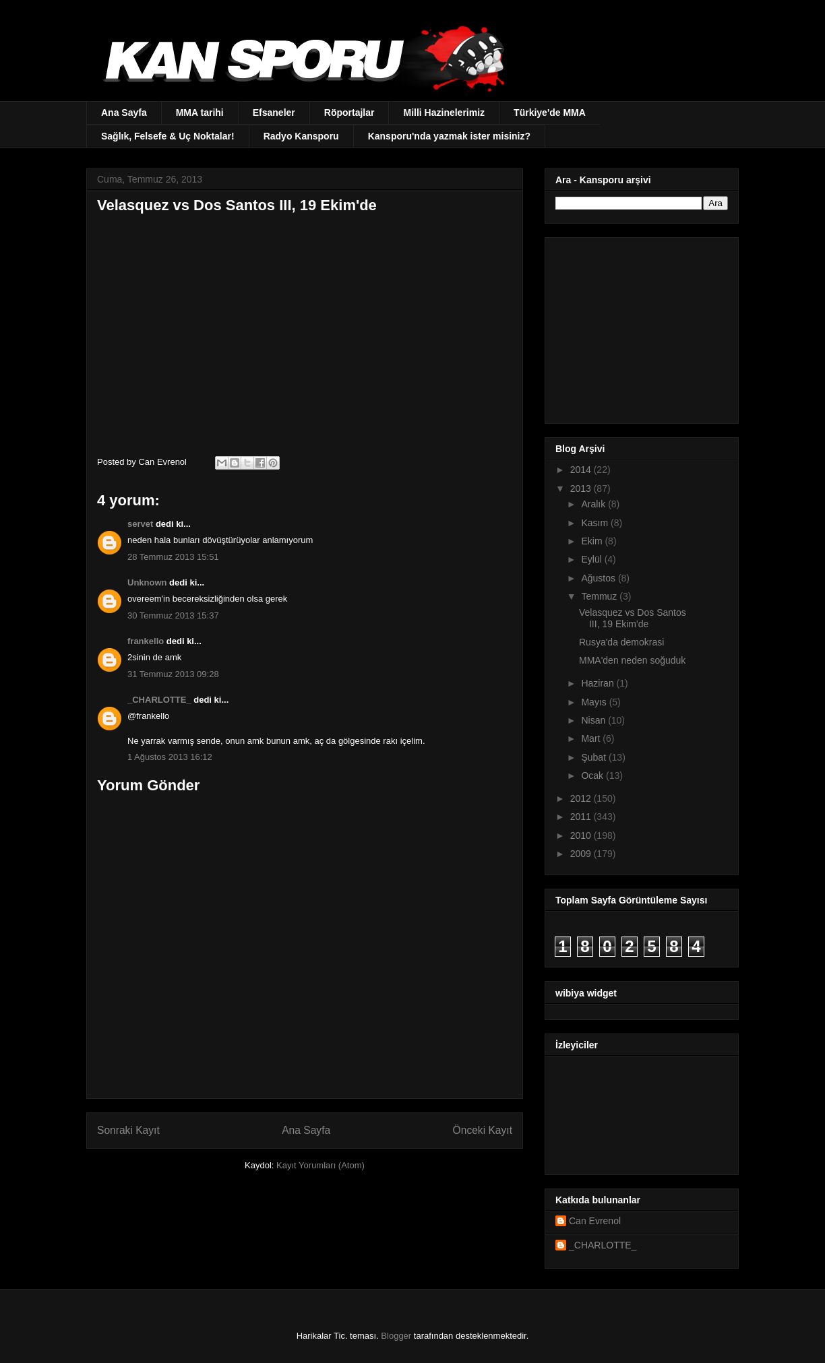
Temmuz (600, 596)
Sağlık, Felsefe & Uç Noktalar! (168, 136)
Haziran (598, 683)
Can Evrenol (595, 1220)
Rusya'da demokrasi (621, 642)
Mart (592, 738)
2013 (582, 488)
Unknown (147, 582)
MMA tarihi (200, 112)
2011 (582, 816)
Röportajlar (349, 112)
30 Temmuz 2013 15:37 (173, 615)
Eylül (592, 559)
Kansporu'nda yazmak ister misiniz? (449, 136)
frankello (145, 641)
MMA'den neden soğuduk (632, 660)
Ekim (593, 541)
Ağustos (599, 578)
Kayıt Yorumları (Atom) (320, 1165)
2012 (582, 798)
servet (140, 524)
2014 (582, 469)
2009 (582, 853)
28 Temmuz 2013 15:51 (173, 557)
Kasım (596, 522)
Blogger (396, 1336)
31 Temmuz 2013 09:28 (173, 674)
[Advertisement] (639, 327)
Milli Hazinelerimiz (444, 112)
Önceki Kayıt (482, 1130)
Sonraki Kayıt (128, 1130)
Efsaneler (274, 112)
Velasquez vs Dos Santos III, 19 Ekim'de (632, 618)
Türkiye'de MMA (550, 112)
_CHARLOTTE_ (159, 700)
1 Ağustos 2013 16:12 (169, 757)
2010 (582, 835)
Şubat (594, 757)
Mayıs (595, 702)
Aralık (594, 504)
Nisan (594, 720)
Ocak (593, 775)
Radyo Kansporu (301, 136)
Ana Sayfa (124, 112)
